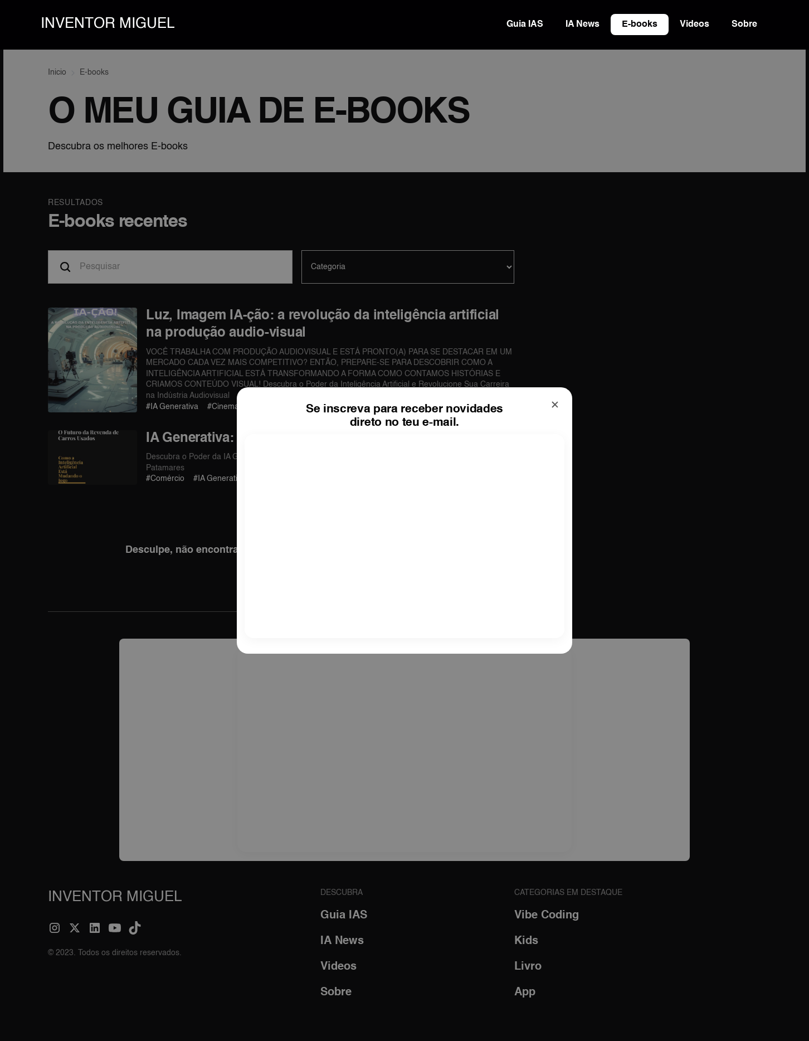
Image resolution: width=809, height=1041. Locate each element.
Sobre (744, 24)
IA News (583, 24)
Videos (694, 24)
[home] (107, 24)
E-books (639, 24)
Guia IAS (524, 24)
